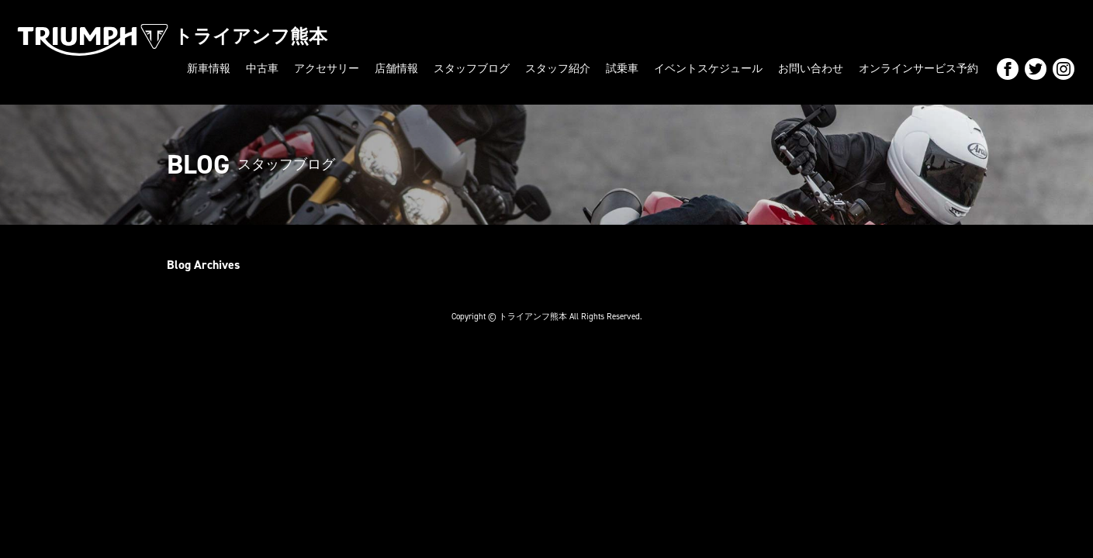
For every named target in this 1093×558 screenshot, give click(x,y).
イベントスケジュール (708, 68)
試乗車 (622, 68)
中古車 (262, 68)
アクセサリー (326, 68)
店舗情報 (396, 68)
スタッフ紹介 (557, 68)
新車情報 (208, 68)
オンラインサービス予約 (918, 68)
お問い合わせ (810, 68)
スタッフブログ (472, 68)
